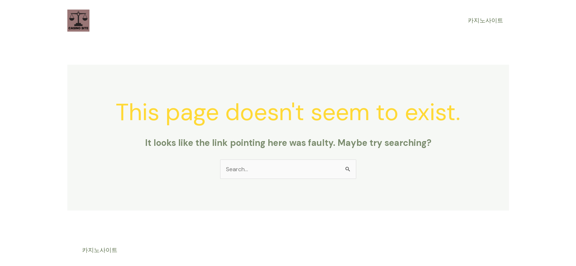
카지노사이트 (485, 20)
